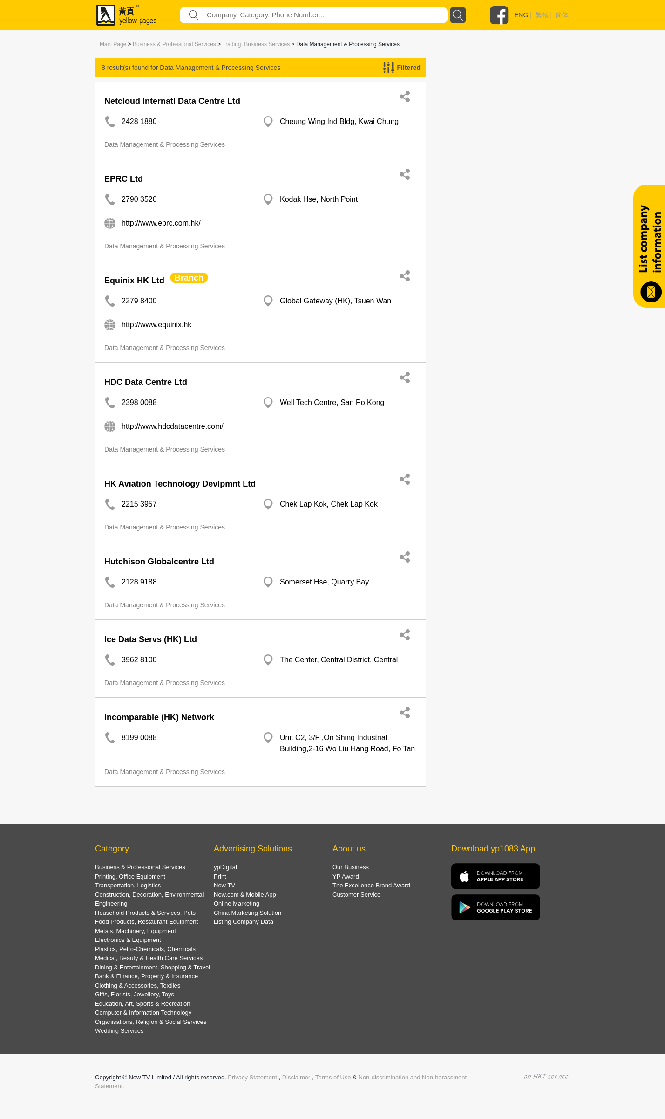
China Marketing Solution (247, 912)
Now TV (224, 885)
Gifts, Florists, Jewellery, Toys (134, 994)
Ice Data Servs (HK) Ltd (150, 639)
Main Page (113, 44)
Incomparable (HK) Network (159, 717)
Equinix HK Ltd (134, 280)
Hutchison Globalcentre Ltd (159, 561)
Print (220, 876)
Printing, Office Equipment (130, 876)
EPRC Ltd (123, 179)
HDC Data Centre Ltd (145, 382)
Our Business (350, 867)
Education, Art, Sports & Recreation (142, 1003)
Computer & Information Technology (143, 1012)
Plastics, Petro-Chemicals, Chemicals (145, 949)
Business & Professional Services (174, 44)
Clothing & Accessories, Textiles (137, 985)
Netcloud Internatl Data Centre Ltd (172, 101)
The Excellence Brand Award (371, 885)
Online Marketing (236, 903)
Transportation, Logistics (128, 885)
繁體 (542, 15)
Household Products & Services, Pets (145, 912)
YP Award (345, 876)
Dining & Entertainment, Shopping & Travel (152, 967)
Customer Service (356, 894)
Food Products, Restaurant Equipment (146, 921)
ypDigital (225, 867)
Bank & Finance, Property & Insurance (146, 976)
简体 (562, 15)
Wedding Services (119, 1030)
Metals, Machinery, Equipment (135, 930)
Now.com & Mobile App (245, 894)
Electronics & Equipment (128, 939)
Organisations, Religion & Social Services (150, 1021)
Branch (189, 277)
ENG (521, 15)
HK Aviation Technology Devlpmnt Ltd (180, 483)
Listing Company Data (243, 921)
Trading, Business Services (256, 44)
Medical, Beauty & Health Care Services (149, 957)
